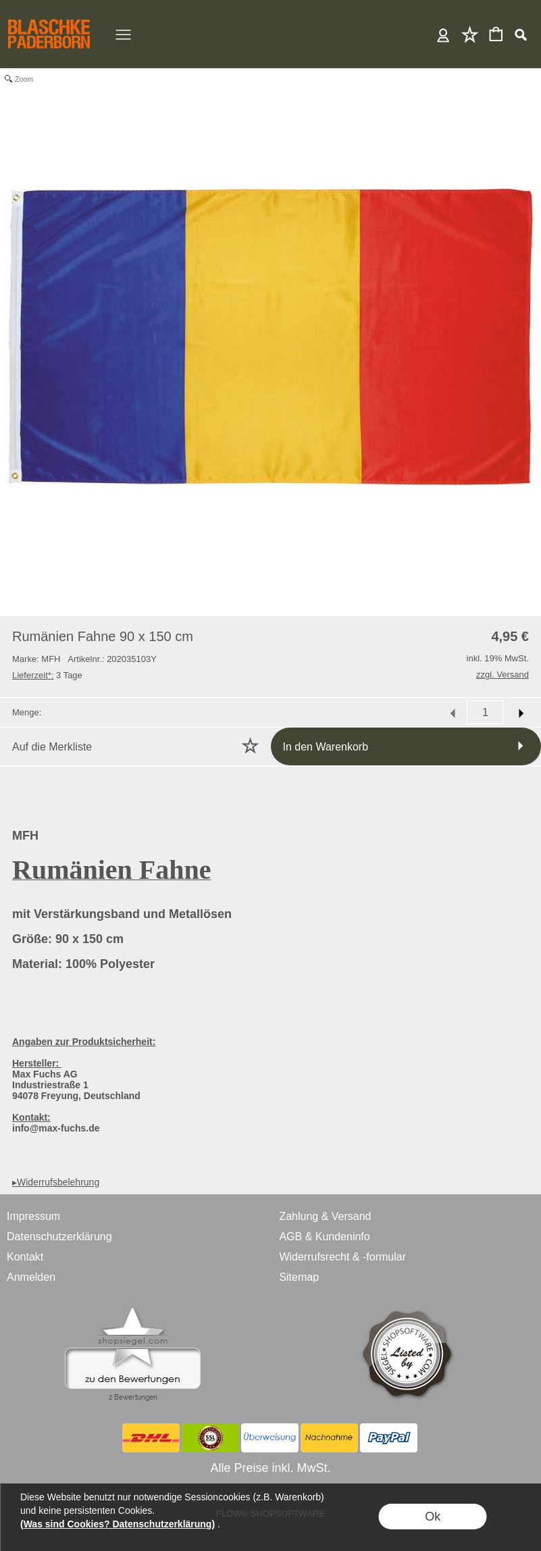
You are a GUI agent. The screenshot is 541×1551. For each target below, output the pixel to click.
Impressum (33, 1216)
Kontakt (25, 1257)
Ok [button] (432, 1516)
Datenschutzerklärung (59, 1236)
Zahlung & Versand (325, 1216)
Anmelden (443, 34)
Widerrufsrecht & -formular (342, 1257)
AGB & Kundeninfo (324, 1236)
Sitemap (299, 1277)
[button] (520, 34)
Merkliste (470, 34)
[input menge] (485, 712)
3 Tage (47, 675)
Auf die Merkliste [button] (52, 747)
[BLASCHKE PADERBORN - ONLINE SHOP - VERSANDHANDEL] (49, 17)
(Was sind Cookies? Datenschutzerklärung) (117, 1524)
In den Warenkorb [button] (326, 747)
